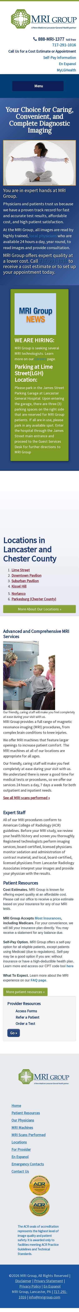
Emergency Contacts (27, 1164)
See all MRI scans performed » (26, 797)
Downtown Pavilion (26, 575)
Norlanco (18, 593)
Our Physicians (22, 1120)
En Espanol (67, 63)
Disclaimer (23, 1280)
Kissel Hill (18, 586)
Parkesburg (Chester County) (33, 599)
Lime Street (20, 570)
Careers (40, 358)
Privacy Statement (48, 1280)
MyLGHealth (66, 70)
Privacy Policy (30, 1286)
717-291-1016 (64, 44)
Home (16, 1105)
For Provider (21, 1149)
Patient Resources (25, 1112)
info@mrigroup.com (44, 1297)
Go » (13, 1033)
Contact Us (20, 1171)
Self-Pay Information (59, 57)
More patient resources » (25, 991)
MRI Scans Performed (28, 1134)
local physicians (43, 235)
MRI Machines (22, 1127)
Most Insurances (48, 918)
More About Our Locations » (39, 609)
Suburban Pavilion (25, 580)
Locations (19, 1142)
